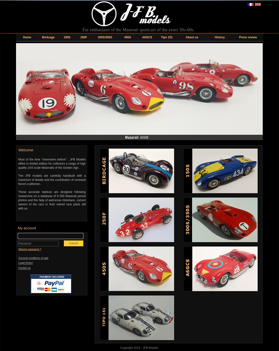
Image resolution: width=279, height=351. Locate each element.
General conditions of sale (33, 258)
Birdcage (48, 37)
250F (83, 37)
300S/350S (105, 37)
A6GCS (147, 37)
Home (27, 37)
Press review (248, 37)
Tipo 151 (167, 37)
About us (192, 37)
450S (127, 37)
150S (67, 37)
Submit (73, 243)
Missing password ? (29, 249)
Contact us (24, 268)
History (220, 37)
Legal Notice (25, 263)
